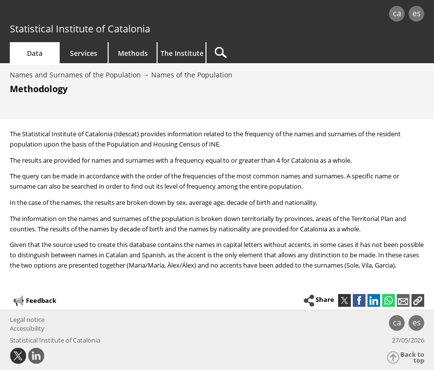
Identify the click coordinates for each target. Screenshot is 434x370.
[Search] (267, 52)
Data (35, 53)
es (416, 13)
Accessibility (27, 328)
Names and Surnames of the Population (75, 74)
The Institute (182, 53)
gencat (93, 14)
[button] (417, 300)
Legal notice (27, 319)
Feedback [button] (34, 301)
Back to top (412, 357)
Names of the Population (191, 74)
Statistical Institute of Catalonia (80, 28)
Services (83, 53)
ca (397, 13)
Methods (133, 53)
